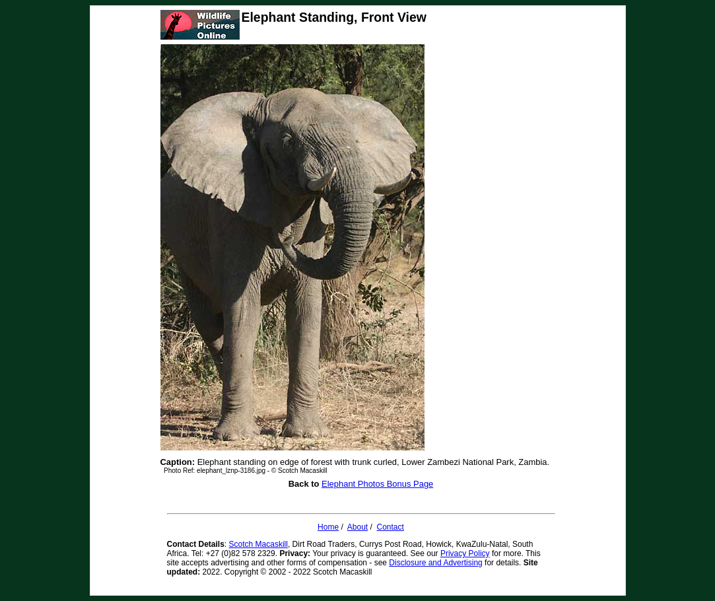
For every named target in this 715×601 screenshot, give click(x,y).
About (357, 527)
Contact (390, 527)
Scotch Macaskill (258, 544)
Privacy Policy (465, 553)
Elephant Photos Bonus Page (377, 484)
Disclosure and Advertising (435, 562)
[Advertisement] (479, 252)
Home (328, 527)
